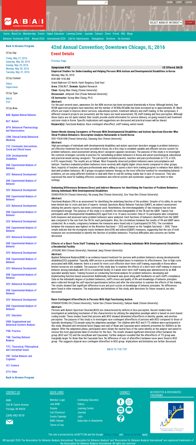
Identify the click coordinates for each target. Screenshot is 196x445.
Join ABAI (55, 404)
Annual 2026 (38, 38)
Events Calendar (58, 416)
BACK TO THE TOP (117, 349)
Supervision (12, 87)
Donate (53, 408)
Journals (81, 412)
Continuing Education (88, 399)
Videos (80, 404)
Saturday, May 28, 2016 (18, 61)
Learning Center (85, 408)
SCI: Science (12, 365)
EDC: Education (14, 315)
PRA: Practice (13, 331)
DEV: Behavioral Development (21, 174)
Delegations (98, 38)
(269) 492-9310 (15, 415)
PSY (8, 102)
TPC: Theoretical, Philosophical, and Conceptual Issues (22, 348)
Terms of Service (132, 434)
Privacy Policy (111, 434)
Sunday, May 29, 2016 (17, 65)
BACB (9, 98)
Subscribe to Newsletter (90, 420)
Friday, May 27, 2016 (16, 58)
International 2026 (56, 38)
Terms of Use (57, 425)
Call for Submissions (78, 38)
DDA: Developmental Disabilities (16, 157)
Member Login (57, 399)
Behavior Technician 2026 (16, 38)
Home (6, 33)
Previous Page (58, 60)
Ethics (9, 83)
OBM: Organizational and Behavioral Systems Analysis (20, 323)
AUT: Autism (12, 121)
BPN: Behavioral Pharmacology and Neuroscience (22, 129)
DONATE (190, 22)
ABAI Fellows (57, 420)
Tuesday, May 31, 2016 (17, 72)
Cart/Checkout (57, 412)
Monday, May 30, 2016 (17, 68)
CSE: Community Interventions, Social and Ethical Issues (21, 148)
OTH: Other (11, 371)
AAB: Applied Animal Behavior (21, 115)
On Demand (124, 38)
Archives (110, 38)
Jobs (80, 416)
